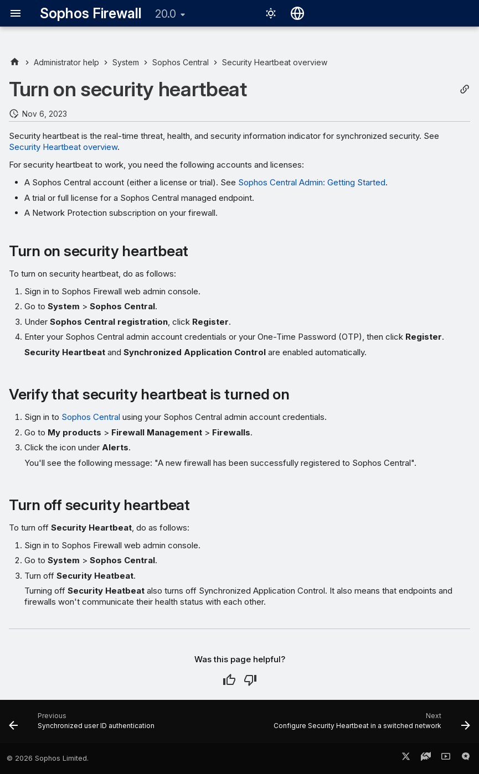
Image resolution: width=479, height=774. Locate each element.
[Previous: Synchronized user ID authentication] (83, 725)
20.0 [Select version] (165, 13)
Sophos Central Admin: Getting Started (311, 182)
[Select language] (297, 13)
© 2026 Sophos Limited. (48, 758)
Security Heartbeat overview (63, 147)
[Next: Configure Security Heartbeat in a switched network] (370, 725)
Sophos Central (90, 417)
